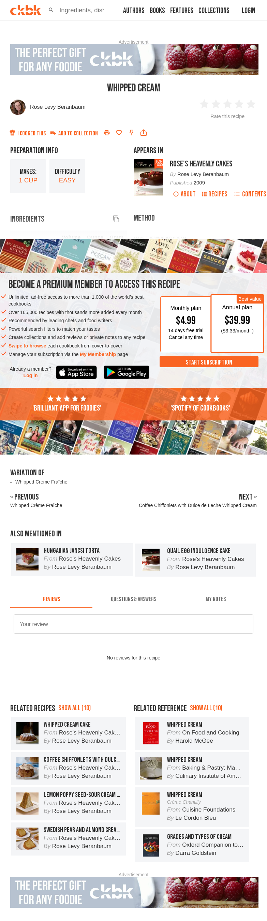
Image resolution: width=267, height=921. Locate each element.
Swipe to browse (27, 345)
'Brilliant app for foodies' (66, 404)
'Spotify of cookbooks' (200, 404)
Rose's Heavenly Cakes (201, 164)
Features (181, 10)
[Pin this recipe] (131, 133)
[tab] (51, 599)
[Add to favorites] (119, 133)
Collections (213, 10)
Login (248, 10)
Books (157, 10)
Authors (134, 10)
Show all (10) (74, 708)
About (184, 194)
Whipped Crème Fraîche (41, 482)
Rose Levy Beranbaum (58, 107)
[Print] (107, 133)
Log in (31, 375)
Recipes (214, 194)
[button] (51, 10)
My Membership (98, 354)
